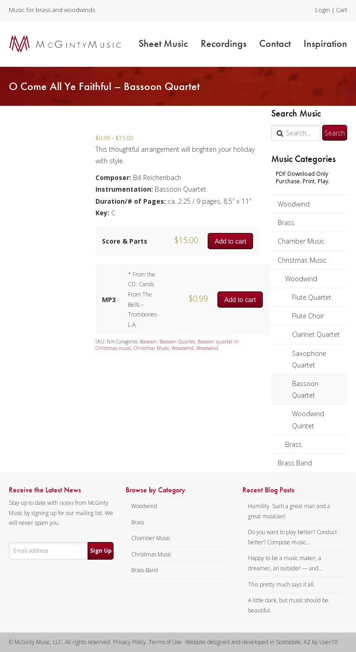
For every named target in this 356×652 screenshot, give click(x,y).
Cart (341, 10)
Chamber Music (301, 241)
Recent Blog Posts (268, 490)
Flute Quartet (311, 297)
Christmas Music (302, 260)
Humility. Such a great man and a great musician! (289, 511)
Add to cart (230, 241)
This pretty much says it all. (281, 584)
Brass (286, 222)
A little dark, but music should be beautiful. (288, 605)
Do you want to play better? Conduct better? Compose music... (292, 537)
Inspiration (325, 43)
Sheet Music (163, 43)
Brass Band (295, 462)
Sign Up (101, 551)
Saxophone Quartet (309, 359)
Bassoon (148, 341)
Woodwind (294, 204)
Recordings (224, 43)
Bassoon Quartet (305, 389)
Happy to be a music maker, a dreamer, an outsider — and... (285, 563)
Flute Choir (308, 315)
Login (322, 10)
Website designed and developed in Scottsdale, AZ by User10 (261, 642)
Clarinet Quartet (316, 334)
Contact (275, 43)
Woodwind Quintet (308, 419)
